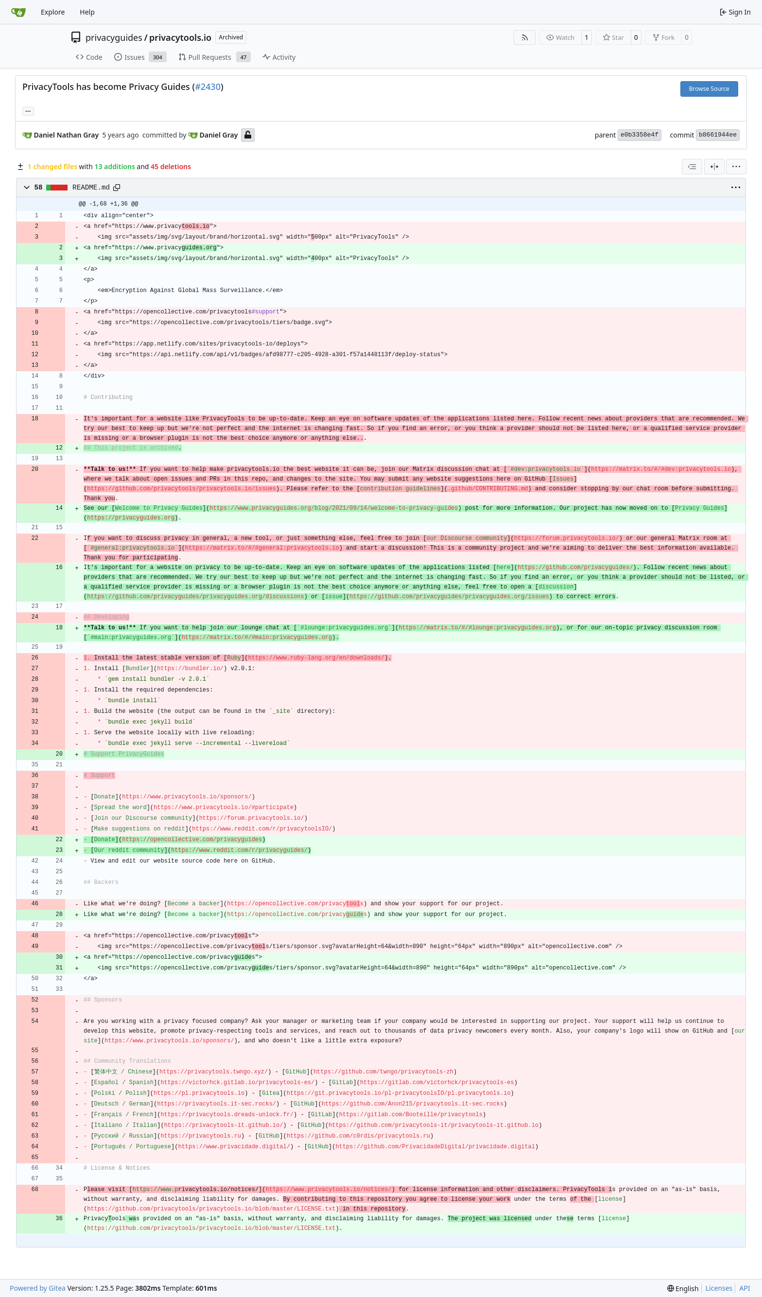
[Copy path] (116, 187)
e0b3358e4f (639, 134)
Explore (53, 12)
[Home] (18, 12)
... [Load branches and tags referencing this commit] (28, 110)
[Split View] (714, 166)
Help (87, 12)
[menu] (736, 166)
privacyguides (114, 37)
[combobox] (692, 166)
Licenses (719, 1288)
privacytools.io (180, 37)
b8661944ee (718, 134)
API (744, 1288)
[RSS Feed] (525, 37)
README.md (91, 187)
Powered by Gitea (38, 1288)
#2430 (208, 86)
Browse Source (709, 89)
